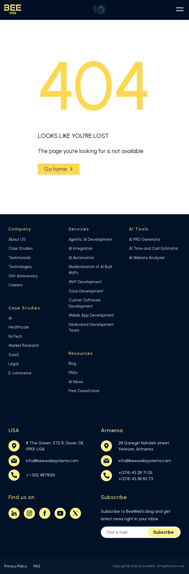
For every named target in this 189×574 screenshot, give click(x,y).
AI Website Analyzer (147, 257)
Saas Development (86, 291)
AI (10, 318)
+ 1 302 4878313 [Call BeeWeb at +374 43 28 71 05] (40, 474)
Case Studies (20, 248)
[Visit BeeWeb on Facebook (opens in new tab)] (44, 513)
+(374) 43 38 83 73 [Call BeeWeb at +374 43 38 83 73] (135, 478)
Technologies (20, 266)
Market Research (23, 345)
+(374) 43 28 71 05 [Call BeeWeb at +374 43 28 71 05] (135, 472)
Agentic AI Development (90, 239)
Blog (72, 363)
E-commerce (20, 373)
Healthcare (18, 327)
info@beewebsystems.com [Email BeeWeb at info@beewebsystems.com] (52, 460)
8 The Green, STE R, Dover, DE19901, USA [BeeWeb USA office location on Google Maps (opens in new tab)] (54, 446)
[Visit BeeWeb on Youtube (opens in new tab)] (60, 513)
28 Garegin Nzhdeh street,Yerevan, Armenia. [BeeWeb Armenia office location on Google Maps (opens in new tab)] (144, 446)
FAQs (73, 372)
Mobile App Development (91, 315)
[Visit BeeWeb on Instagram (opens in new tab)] (29, 513)
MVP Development (85, 281)
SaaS (13, 354)
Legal (13, 363)
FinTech (15, 336)
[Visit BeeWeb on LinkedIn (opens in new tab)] (14, 513)
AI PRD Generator (144, 239)
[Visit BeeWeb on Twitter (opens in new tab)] (75, 513)
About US (17, 239)
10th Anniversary (23, 276)
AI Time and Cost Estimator (153, 248)
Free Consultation (84, 390)
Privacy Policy (15, 566)
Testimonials (19, 257)
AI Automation (81, 257)
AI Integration (81, 248)
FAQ (36, 566)
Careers (15, 285)
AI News (76, 381)
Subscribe (163, 532)
